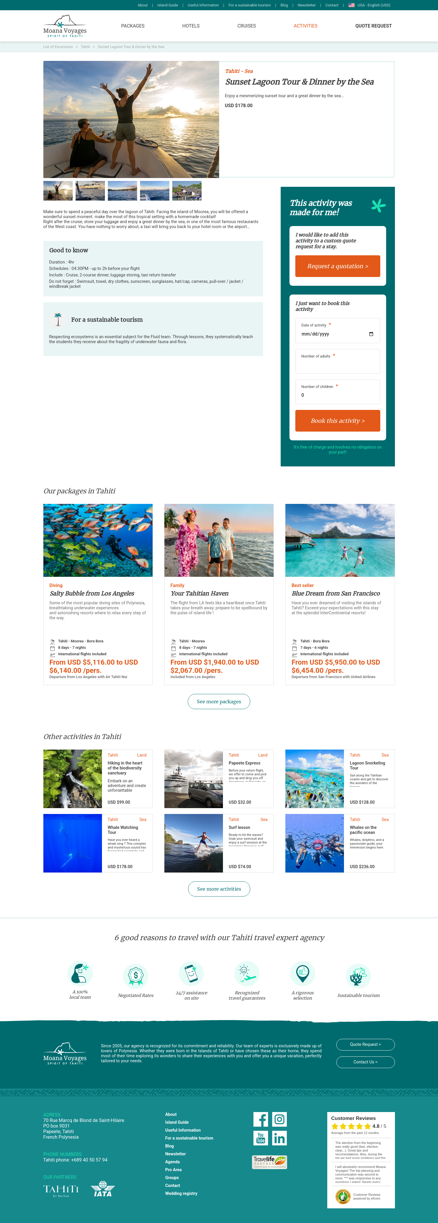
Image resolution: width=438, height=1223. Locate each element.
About (143, 5)
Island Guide (167, 5)
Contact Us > (366, 1062)
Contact (332, 5)
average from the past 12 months (355, 1133)
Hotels (191, 26)
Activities (306, 26)
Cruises (246, 26)
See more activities (219, 889)
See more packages (219, 701)
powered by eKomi (367, 1196)
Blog (284, 5)
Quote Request (373, 26)
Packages (133, 26)
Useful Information (203, 5)
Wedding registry (181, 1193)
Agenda (172, 1161)
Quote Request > (365, 1044)
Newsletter (307, 5)
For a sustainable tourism (250, 5)
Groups (172, 1177)
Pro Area (173, 1169)
